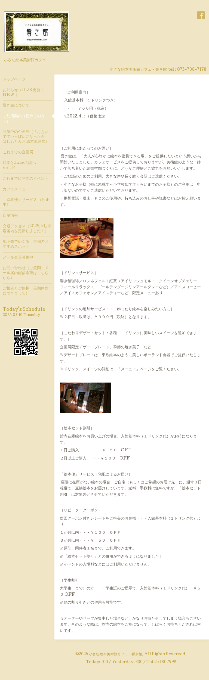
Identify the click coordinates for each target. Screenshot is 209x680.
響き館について (16, 106)
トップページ (14, 79)
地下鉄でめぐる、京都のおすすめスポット (25, 244)
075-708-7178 (191, 70)
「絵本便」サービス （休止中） (26, 202)
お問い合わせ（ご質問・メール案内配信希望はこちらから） (25, 273)
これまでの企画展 (18, 152)
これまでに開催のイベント (25, 179)
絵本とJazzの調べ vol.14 (21, 165)
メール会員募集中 (18, 258)
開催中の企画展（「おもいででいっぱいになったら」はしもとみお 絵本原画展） (26, 137)
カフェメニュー (16, 189)
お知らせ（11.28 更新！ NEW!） (23, 92)
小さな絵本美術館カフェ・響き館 (115, 654)
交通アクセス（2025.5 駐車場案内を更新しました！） (27, 229)
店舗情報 (10, 216)
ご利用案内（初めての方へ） (24, 118)
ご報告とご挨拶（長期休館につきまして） (25, 291)
